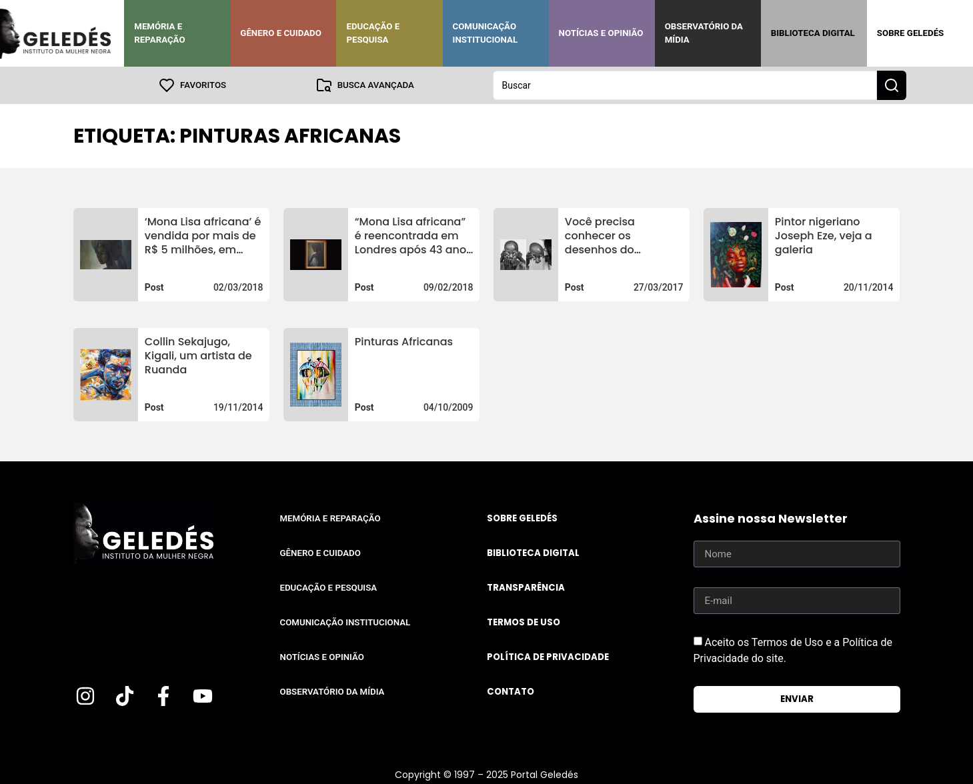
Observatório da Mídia (704, 33)
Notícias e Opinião (601, 33)
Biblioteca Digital (813, 33)
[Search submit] (891, 85)
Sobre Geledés (910, 33)
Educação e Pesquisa (372, 33)
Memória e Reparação (159, 33)
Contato (510, 691)
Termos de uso (523, 622)
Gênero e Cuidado (280, 33)
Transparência (526, 587)
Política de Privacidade (548, 657)
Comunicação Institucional (485, 33)
